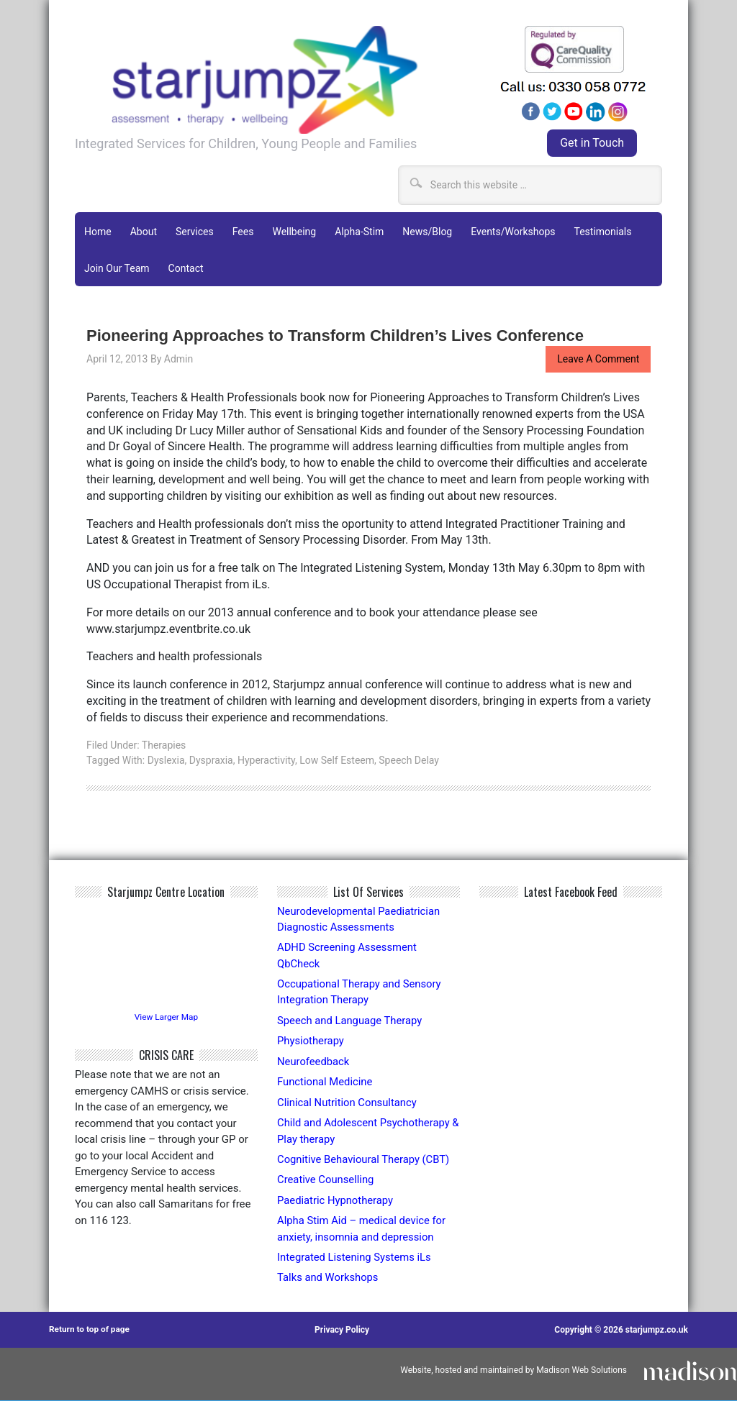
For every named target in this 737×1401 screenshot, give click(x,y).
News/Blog (427, 231)
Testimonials (602, 231)
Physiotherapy (311, 1040)
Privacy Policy (342, 1330)
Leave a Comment (598, 358)
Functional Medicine (325, 1081)
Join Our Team (117, 267)
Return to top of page (90, 1330)
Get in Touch (592, 143)
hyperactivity (266, 759)
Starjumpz (280, 80)
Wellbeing (294, 231)
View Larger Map (166, 1017)
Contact (186, 267)
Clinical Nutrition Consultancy (348, 1102)
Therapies (164, 744)
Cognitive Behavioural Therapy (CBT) (364, 1159)
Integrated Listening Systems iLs (355, 1257)
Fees (243, 231)
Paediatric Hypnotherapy (336, 1200)
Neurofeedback (314, 1061)
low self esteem (336, 759)
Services (195, 231)
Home (98, 231)
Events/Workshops (513, 231)
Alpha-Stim (359, 231)
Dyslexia (166, 759)
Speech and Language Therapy (350, 1020)
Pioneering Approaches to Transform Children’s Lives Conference (338, 335)
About (143, 231)
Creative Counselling (326, 1180)
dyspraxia (211, 759)
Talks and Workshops (328, 1278)
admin (178, 358)
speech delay (409, 759)
